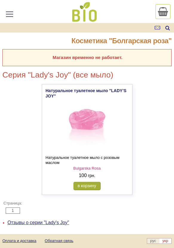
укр (165, 240)
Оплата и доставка (19, 240)
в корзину (87, 185)
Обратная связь (59, 240)
